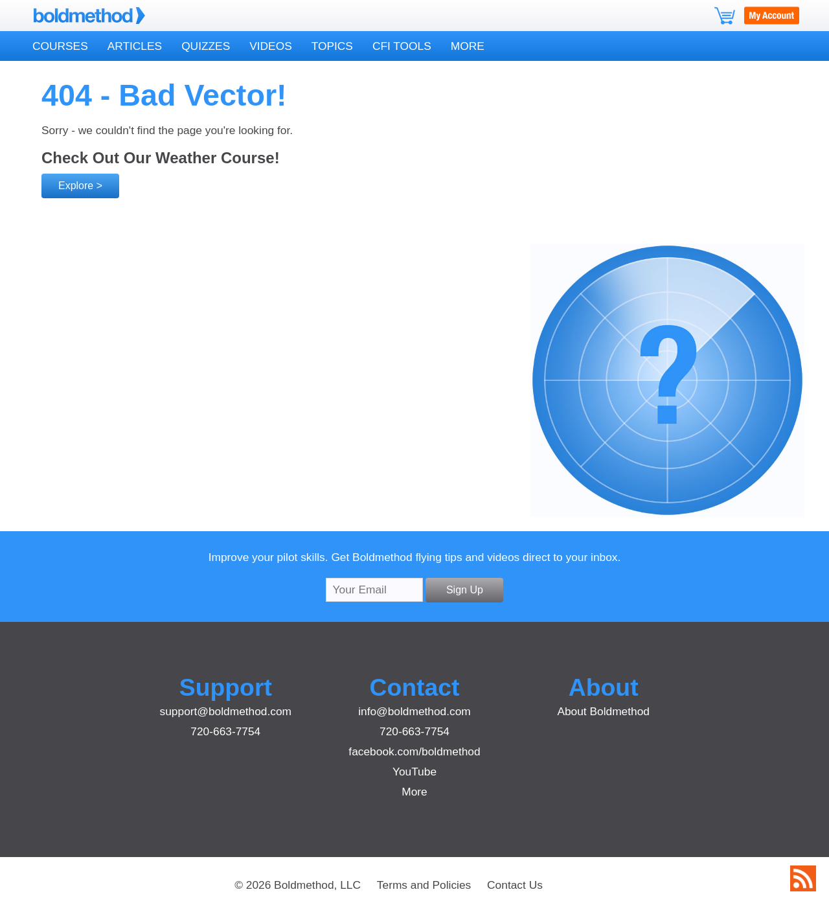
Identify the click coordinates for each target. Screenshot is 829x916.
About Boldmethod (603, 711)
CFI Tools (401, 46)
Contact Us (515, 884)
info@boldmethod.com (414, 711)
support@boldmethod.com (226, 711)
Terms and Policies (424, 884)
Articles (135, 46)
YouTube (414, 771)
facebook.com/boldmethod (414, 751)
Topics (332, 46)
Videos (270, 46)
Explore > (80, 185)
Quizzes (205, 46)
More (467, 46)
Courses (60, 46)
